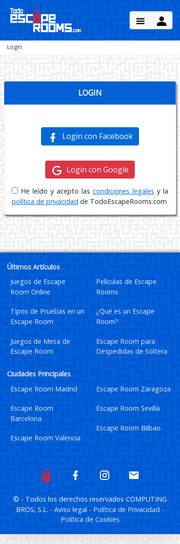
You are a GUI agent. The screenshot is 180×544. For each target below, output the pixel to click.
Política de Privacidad (127, 509)
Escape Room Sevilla (128, 408)
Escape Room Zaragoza (133, 388)
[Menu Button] (140, 20)
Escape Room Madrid (43, 388)
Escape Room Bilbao (128, 427)
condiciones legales (123, 191)
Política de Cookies (90, 519)
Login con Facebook (90, 136)
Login (14, 46)
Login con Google (90, 170)
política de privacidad (45, 201)
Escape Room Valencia (45, 437)
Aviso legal (71, 509)
